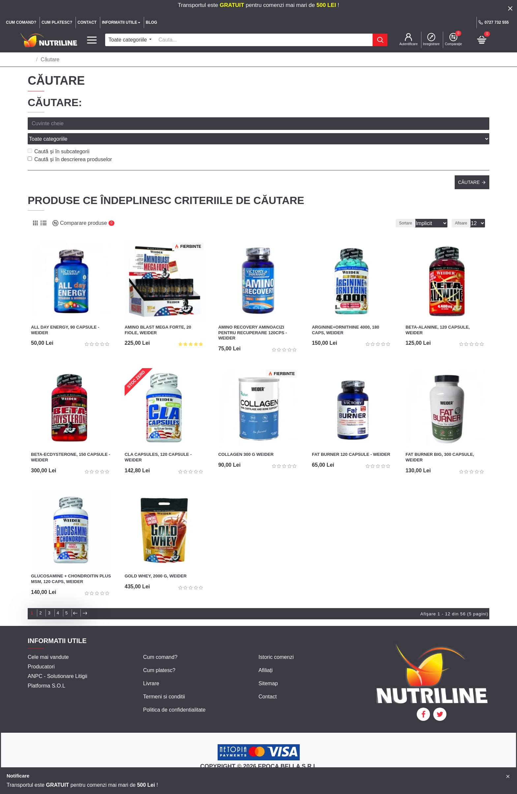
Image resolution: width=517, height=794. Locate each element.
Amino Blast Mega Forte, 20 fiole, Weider (158, 315)
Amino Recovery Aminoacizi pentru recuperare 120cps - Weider (252, 318)
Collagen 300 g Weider (246, 439)
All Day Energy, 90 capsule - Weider (65, 315)
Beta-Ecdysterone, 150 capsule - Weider (70, 442)
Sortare (396, 208)
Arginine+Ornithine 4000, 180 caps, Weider (345, 315)
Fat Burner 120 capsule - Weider (351, 439)
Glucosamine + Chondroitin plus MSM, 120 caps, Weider (71, 564)
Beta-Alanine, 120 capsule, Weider (438, 315)
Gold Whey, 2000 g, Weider (156, 561)
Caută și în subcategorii (58, 137)
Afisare (463, 208)
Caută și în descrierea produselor (70, 145)
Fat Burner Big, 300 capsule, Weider (440, 442)
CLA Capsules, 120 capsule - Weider (158, 442)
